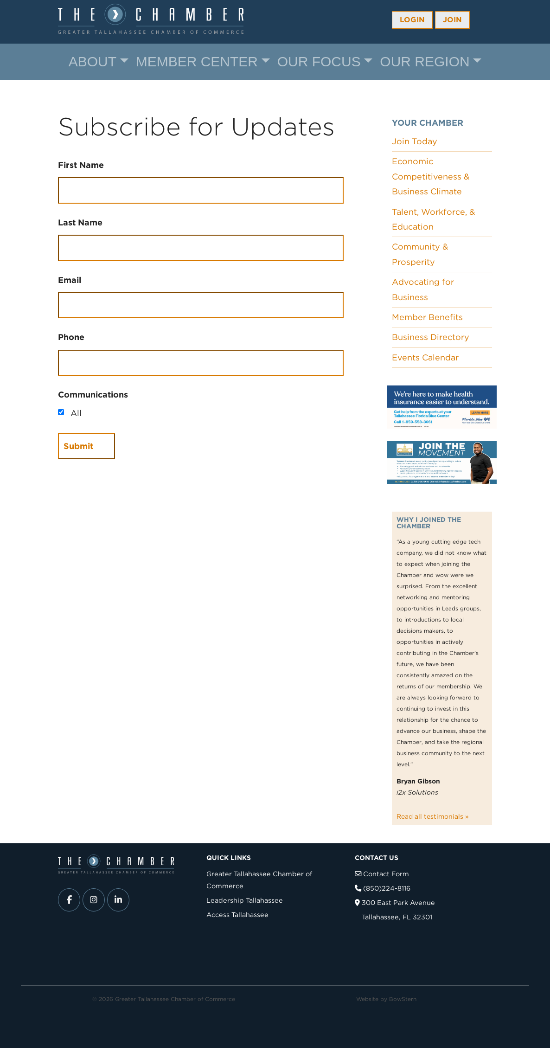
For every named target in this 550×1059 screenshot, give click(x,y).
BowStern (402, 998)
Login (412, 19)
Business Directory (430, 337)
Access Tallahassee (237, 914)
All (76, 413)
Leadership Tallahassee (244, 900)
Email (69, 280)
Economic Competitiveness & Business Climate (431, 176)
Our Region (424, 61)
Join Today (414, 141)
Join (452, 19)
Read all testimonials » (433, 816)
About (92, 61)
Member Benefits (427, 317)
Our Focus (319, 61)
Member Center (197, 61)
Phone (71, 337)
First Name (81, 165)
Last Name (80, 222)
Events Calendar (425, 357)
